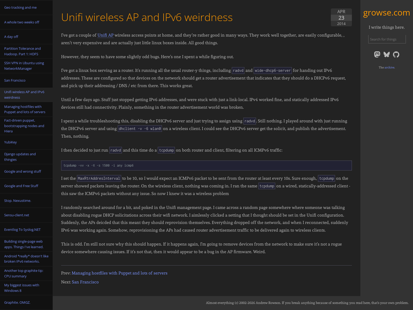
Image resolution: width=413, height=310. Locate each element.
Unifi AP (105, 35)
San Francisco (85, 281)
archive (389, 67)
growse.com (386, 12)
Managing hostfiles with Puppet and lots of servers (120, 273)
